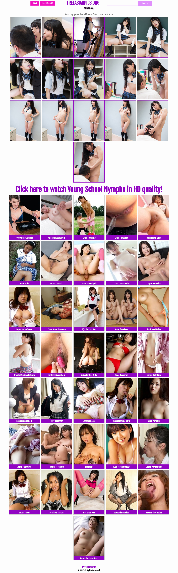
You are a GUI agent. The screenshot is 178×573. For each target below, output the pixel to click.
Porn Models (47, 3)
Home (35, 3)
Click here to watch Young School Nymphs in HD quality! (89, 189)
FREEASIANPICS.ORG (83, 3)
